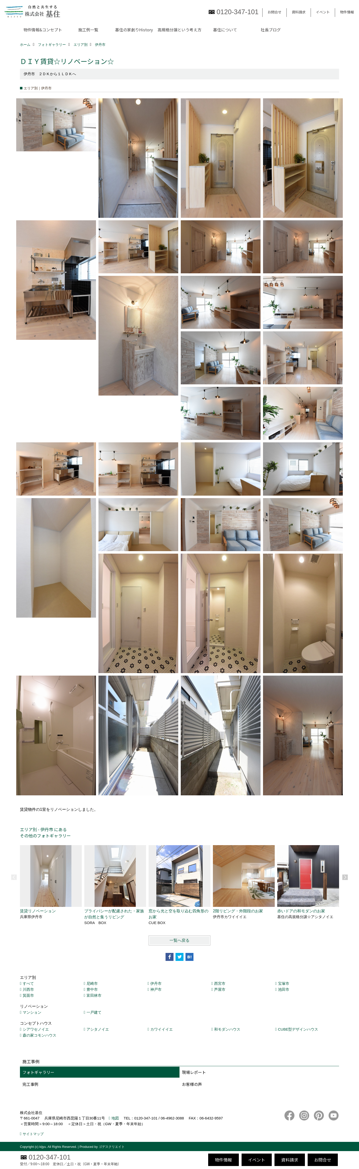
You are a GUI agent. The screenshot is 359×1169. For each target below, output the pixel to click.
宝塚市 (283, 983)
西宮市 (219, 983)
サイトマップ (33, 1134)
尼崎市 (92, 983)
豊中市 (92, 989)
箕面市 (28, 995)
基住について (225, 30)
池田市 (283, 989)
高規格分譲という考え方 (179, 30)
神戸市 (156, 989)
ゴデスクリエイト (112, 1147)
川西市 (28, 989)
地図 (115, 1118)
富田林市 (94, 995)
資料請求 (299, 11)
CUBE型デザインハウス (298, 1029)
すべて (28, 983)
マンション (32, 1012)
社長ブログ (271, 30)
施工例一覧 (88, 30)
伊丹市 (156, 983)
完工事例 (30, 1084)
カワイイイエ (161, 1029)
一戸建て (94, 1012)
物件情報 (347, 11)
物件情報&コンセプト (42, 30)
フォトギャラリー (38, 1072)
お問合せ (274, 11)
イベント (323, 11)
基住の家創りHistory (134, 30)
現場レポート (194, 1072)
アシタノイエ (98, 1029)
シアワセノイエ (36, 1029)
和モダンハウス (227, 1029)
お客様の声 (192, 1084)
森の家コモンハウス (39, 1035)
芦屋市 (219, 989)
